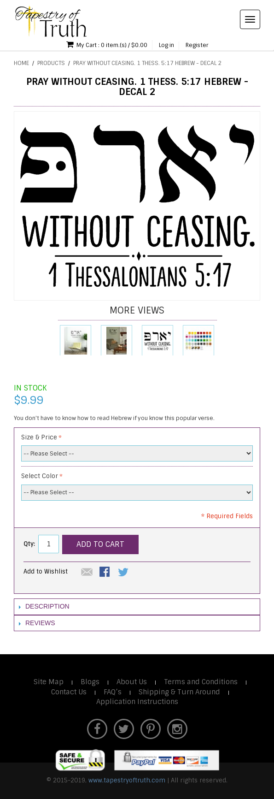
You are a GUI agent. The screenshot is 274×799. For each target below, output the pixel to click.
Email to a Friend (87, 573)
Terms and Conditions (201, 682)
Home (21, 63)
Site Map (49, 682)
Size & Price (39, 437)
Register (197, 45)
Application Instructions (137, 701)
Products (51, 63)
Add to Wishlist (45, 571)
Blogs (90, 682)
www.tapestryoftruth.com (126, 780)
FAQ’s (113, 692)
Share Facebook (105, 573)
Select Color (39, 476)
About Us (132, 682)
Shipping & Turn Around (179, 692)
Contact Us (69, 692)
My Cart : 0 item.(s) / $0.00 (106, 44)
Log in (166, 45)
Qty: (29, 544)
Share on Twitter (124, 573)
